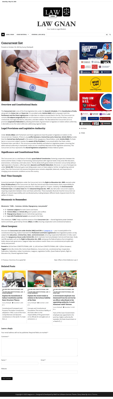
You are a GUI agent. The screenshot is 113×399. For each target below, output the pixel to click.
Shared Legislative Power (19, 253)
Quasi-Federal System (58, 251)
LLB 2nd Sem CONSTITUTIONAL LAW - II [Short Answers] (53, 246)
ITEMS (83, 133)
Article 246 (10, 249)
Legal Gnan (10, 34)
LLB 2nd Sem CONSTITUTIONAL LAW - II (21, 246)
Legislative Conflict (44, 251)
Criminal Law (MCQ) (38, 34)
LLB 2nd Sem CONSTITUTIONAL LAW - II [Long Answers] (13, 292)
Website (4, 371)
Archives (84, 128)
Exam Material (22, 34)
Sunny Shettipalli (27, 47)
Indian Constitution (24, 251)
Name (3, 362)
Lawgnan (34, 251)
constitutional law (55, 249)
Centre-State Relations (29, 249)
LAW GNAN (56, 23)
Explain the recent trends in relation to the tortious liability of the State (39, 297)
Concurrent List (43, 249)
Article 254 (17, 249)
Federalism (13, 251)
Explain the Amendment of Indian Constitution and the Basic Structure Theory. (13, 297)
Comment (5, 339)
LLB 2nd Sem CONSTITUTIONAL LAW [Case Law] (63, 292)
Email (43, 362)
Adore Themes (92, 397)
